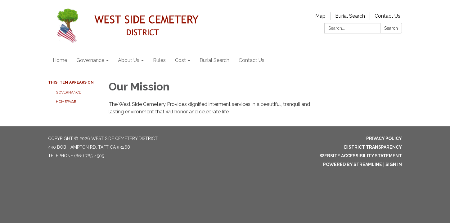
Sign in (393, 164)
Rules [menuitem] (159, 60)
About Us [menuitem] (128, 60)
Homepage (66, 101)
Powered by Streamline (352, 164)
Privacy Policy (384, 138)
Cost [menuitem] (180, 60)
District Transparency (373, 147)
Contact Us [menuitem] (251, 60)
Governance (68, 92)
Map (320, 16)
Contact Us (387, 16)
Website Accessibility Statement (361, 155)
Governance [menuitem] (90, 60)
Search (391, 28)
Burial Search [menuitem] (214, 60)
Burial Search (350, 16)
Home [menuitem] (60, 60)
